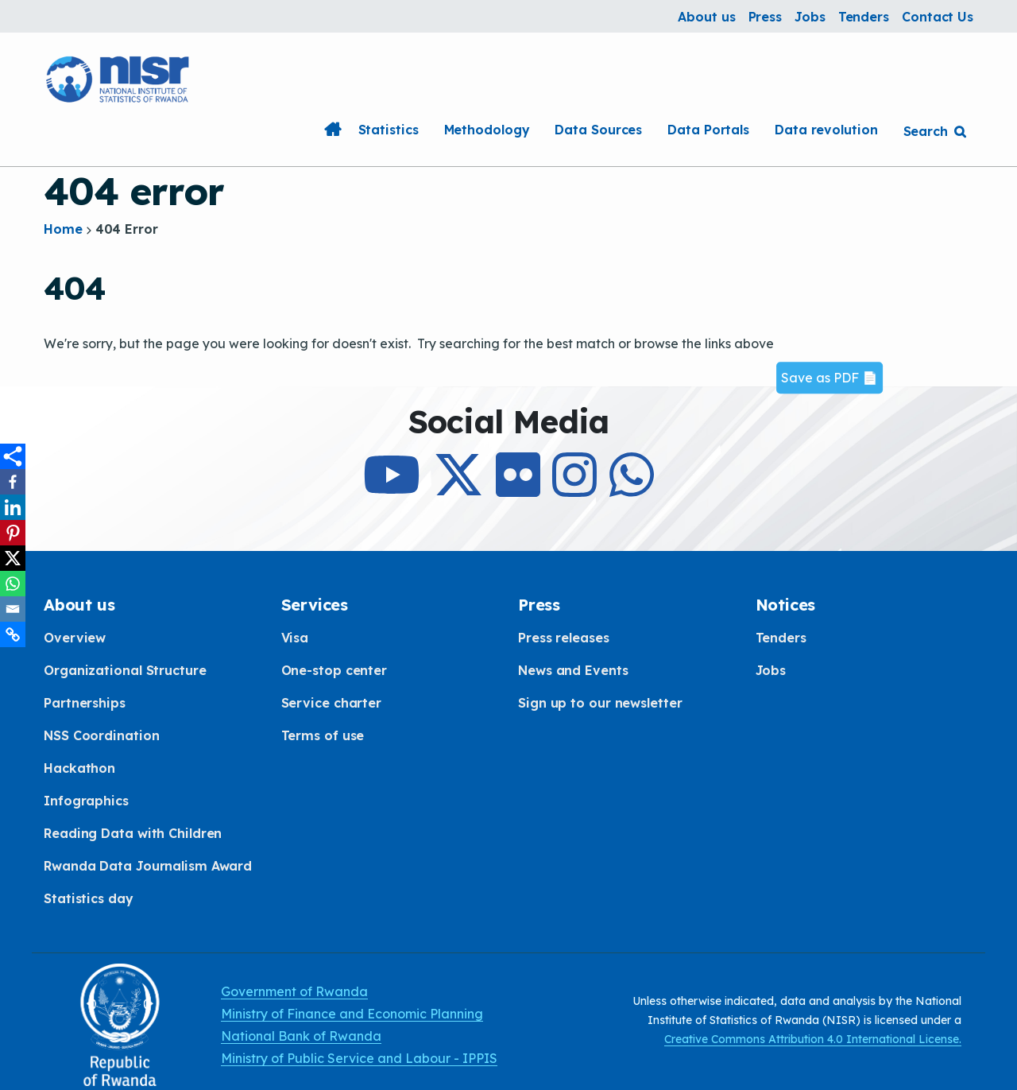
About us (706, 17)
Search (925, 131)
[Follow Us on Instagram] (574, 489)
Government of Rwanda (294, 991)
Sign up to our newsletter (600, 703)
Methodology (487, 130)
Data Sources (598, 130)
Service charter (331, 703)
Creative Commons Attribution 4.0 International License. (812, 1039)
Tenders (863, 17)
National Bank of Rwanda (301, 1036)
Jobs (810, 17)
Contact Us (937, 17)
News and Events (573, 670)
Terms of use (323, 735)
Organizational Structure (125, 670)
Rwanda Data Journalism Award (148, 866)
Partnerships (85, 703)
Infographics (86, 801)
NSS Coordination (101, 735)
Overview (75, 638)
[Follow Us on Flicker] (518, 489)
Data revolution (826, 130)
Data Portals (708, 130)
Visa (295, 638)
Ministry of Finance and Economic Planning (352, 1014)
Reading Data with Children (133, 833)
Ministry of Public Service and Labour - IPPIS (359, 1058)
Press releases (563, 638)
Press (765, 17)
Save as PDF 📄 (829, 378)
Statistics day (88, 898)
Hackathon (79, 768)
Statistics (388, 130)
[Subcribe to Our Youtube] (391, 489)
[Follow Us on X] (458, 489)
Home (333, 129)
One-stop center (334, 670)
